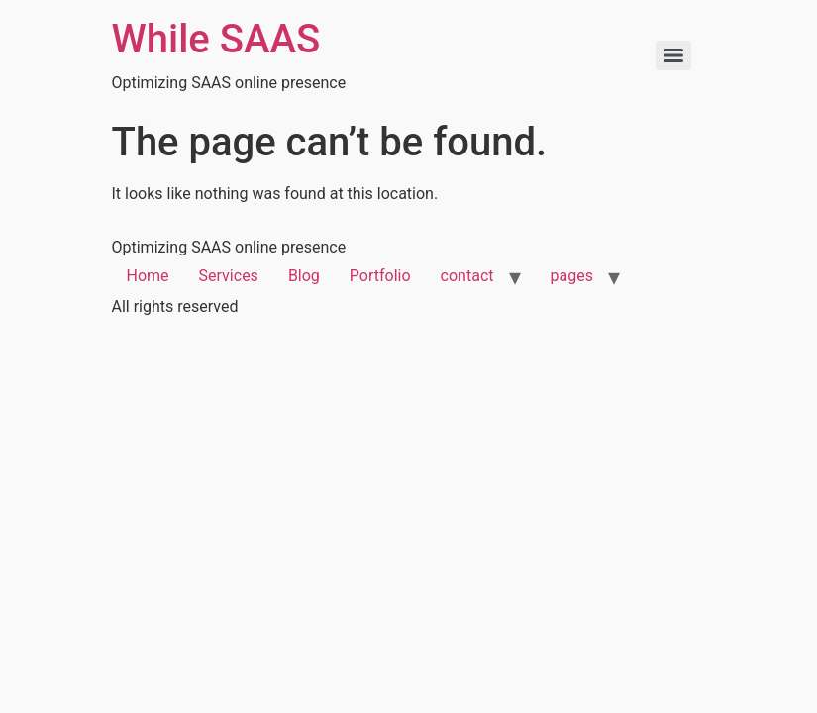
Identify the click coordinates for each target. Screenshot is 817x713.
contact (467, 275)
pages (572, 275)
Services (228, 275)
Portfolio (380, 275)
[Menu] (673, 55)
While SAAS (216, 39)
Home (148, 275)
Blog (304, 275)
